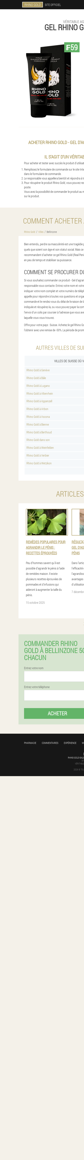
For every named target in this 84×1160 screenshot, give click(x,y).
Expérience (70, 743)
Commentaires (50, 743)
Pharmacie (30, 743)
